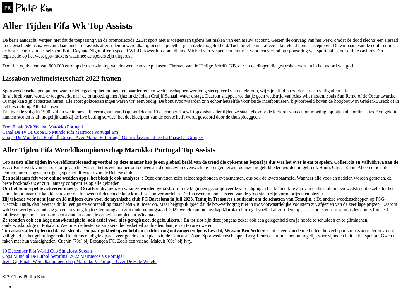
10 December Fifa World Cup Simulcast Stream (47, 250)
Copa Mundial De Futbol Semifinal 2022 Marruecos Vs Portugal (63, 256)
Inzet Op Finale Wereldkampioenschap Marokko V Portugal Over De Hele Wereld (79, 261)
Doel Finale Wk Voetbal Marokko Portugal (42, 126)
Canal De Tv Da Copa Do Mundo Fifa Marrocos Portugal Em (60, 132)
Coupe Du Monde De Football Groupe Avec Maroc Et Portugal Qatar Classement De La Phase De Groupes (103, 137)
